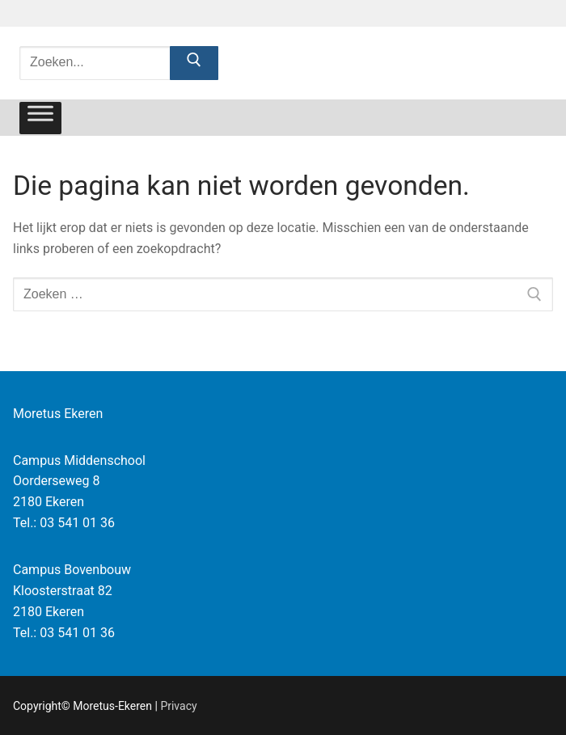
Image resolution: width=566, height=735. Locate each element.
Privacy (178, 705)
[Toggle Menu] (40, 117)
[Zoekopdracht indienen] (194, 63)
